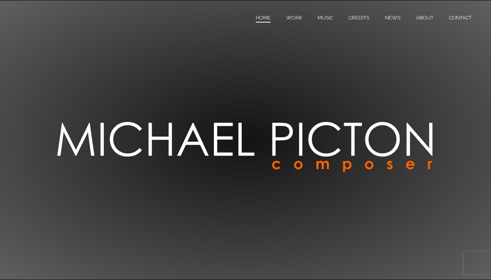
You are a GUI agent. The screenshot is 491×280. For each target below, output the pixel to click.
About (424, 18)
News (392, 18)
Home (263, 18)
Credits (359, 18)
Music (325, 18)
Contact (460, 18)
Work (294, 18)
